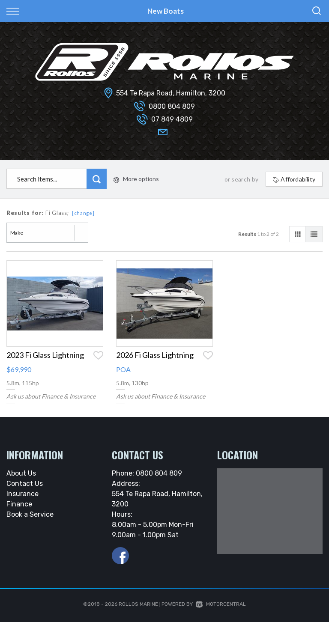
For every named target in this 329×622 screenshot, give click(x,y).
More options (136, 178)
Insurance (22, 494)
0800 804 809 (172, 106)
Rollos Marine (138, 604)
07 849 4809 (172, 119)
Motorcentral (221, 604)
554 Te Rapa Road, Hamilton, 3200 (170, 93)
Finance (19, 504)
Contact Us (24, 483)
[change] (83, 213)
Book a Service (30, 514)
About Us (21, 473)
